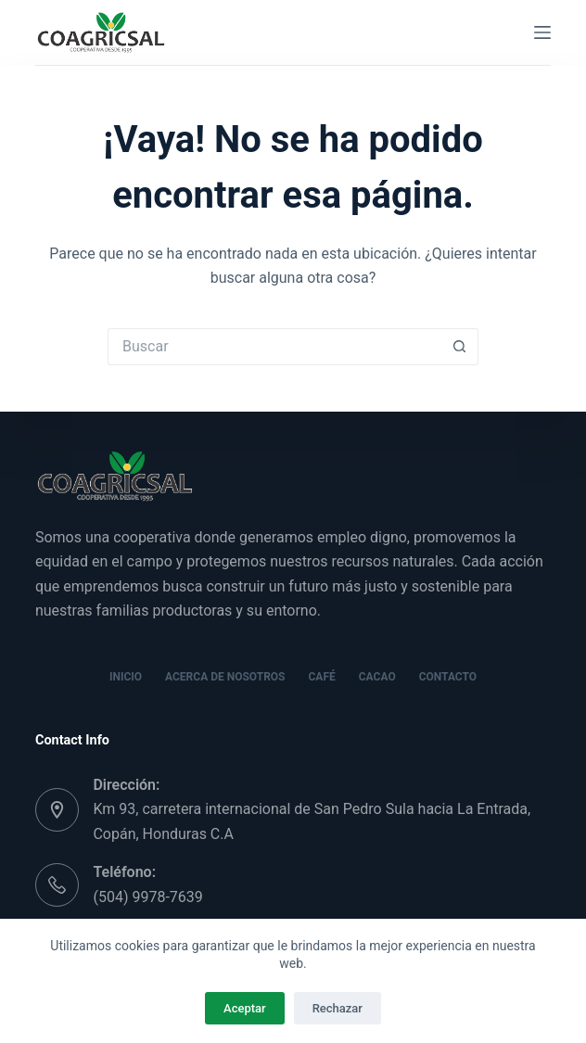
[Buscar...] (274, 346)
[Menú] (542, 32)
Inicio (125, 676)
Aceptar (244, 1008)
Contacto (448, 676)
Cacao (377, 676)
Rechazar (337, 1008)
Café (322, 676)
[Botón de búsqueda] (459, 346)
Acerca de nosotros (225, 676)
